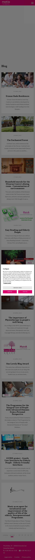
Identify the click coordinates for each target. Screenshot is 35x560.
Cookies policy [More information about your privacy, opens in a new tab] (7, 283)
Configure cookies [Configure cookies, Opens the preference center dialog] (17, 287)
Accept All (10, 291)
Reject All (25, 291)
